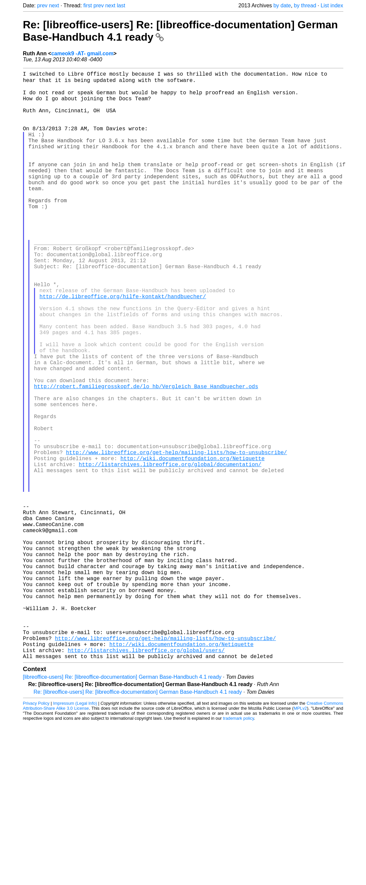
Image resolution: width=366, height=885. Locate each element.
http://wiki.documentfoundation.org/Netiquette (192, 543)
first (87, 5)
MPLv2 (300, 837)
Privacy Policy (36, 832)
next (54, 5)
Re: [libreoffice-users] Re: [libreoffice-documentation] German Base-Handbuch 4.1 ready (138, 821)
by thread (305, 5)
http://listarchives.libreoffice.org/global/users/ (146, 778)
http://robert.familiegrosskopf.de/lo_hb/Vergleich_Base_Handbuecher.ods (146, 455)
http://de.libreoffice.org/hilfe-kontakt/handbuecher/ (122, 346)
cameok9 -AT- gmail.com (82, 53)
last (121, 5)
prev (42, 5)
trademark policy (238, 847)
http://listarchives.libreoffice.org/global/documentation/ (170, 551)
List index (332, 5)
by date (282, 5)
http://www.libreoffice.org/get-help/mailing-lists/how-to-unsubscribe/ (176, 536)
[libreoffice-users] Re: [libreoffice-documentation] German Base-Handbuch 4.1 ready (122, 806)
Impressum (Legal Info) (75, 832)
